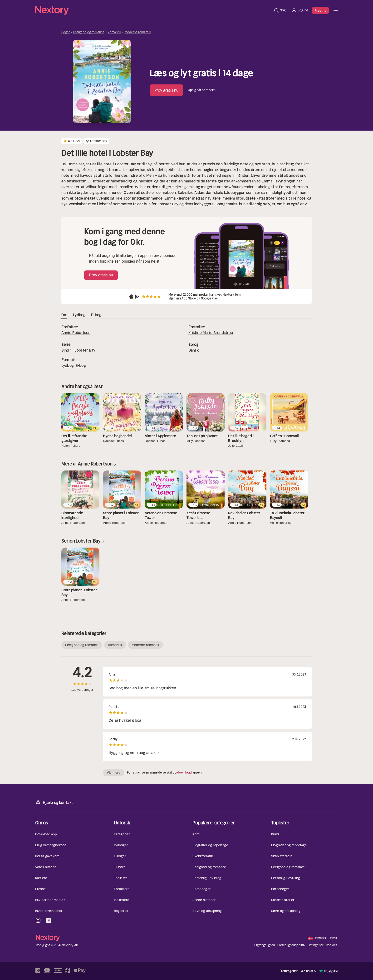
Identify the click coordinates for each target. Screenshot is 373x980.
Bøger (65, 32)
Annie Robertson (75, 332)
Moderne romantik (138, 32)
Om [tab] (64, 314)
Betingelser (316, 945)
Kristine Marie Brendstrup (210, 332)
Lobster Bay (84, 350)
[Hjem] (153, 10)
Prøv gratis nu (166, 90)
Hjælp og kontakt (54, 802)
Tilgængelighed (264, 945)
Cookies (331, 945)
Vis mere (113, 772)
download (184, 772)
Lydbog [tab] (79, 314)
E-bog (81, 365)
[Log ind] (299, 10)
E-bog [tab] (96, 314)
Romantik (114, 32)
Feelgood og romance (88, 32)
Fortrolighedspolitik (291, 945)
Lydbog (67, 365)
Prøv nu (320, 10)
